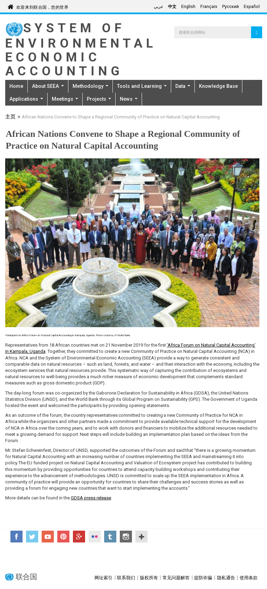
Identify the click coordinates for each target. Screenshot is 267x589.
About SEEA (48, 86)
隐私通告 (226, 577)
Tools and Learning (142, 86)
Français (208, 6)
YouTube (48, 536)
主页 (10, 117)
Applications (26, 99)
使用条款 (249, 577)
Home (16, 86)
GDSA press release (91, 497)
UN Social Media (141, 536)
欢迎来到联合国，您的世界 (42, 6)
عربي (158, 6)
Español (252, 6)
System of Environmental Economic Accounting (81, 49)
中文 (172, 6)
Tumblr (110, 536)
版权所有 (149, 577)
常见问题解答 (176, 577)
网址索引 (103, 577)
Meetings (65, 99)
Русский (230, 6)
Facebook (16, 536)
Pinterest (63, 536)
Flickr (95, 536)
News (128, 99)
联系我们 (126, 577)
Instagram (126, 536)
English (188, 6)
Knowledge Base (218, 86)
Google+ (79, 536)
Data (182, 86)
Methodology (90, 86)
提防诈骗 (203, 577)
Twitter (32, 536)
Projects (99, 99)
